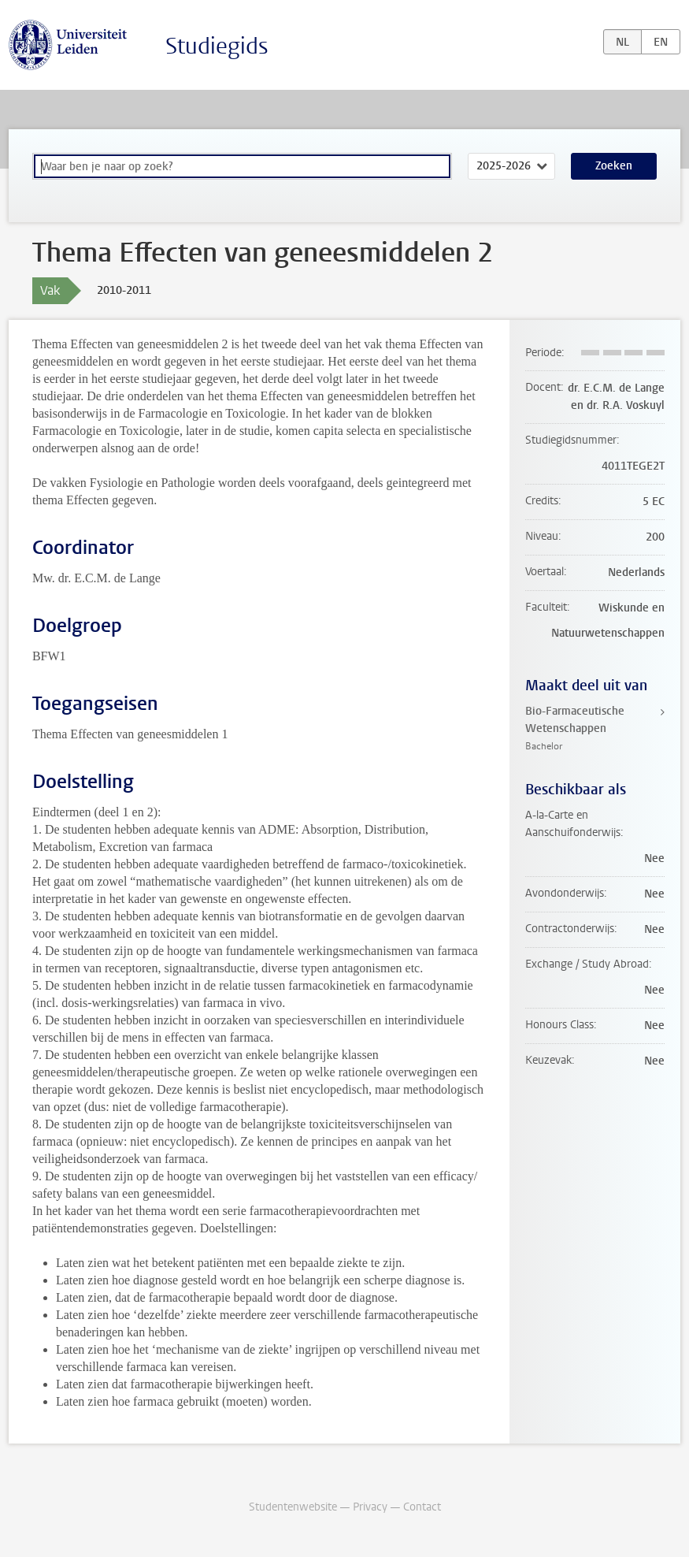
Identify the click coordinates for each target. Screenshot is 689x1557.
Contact (422, 1506)
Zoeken (613, 165)
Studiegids (217, 46)
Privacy (370, 1506)
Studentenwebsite (293, 1506)
